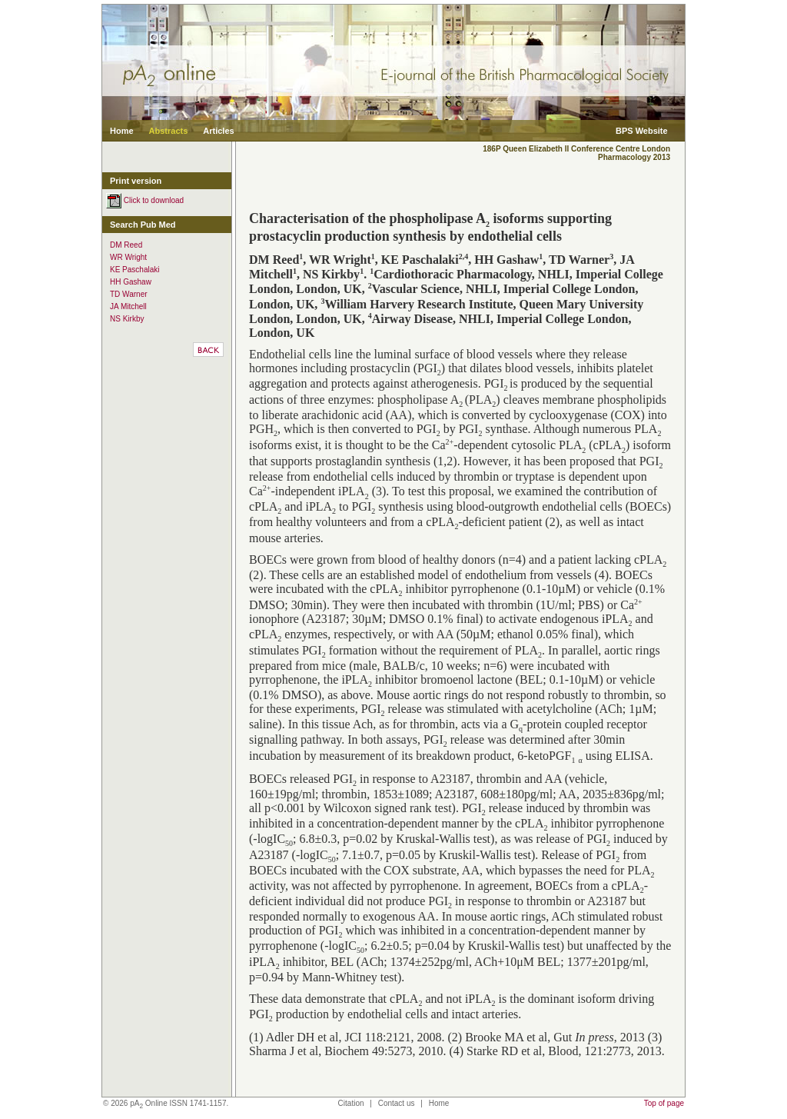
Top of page (664, 1103)
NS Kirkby (127, 319)
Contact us (396, 1103)
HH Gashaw (130, 282)
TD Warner (129, 294)
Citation (351, 1103)
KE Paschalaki (134, 269)
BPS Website (642, 130)
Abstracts (168, 130)
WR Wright (128, 257)
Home (122, 130)
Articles (218, 130)
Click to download (145, 200)
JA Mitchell (128, 306)
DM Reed (126, 245)
